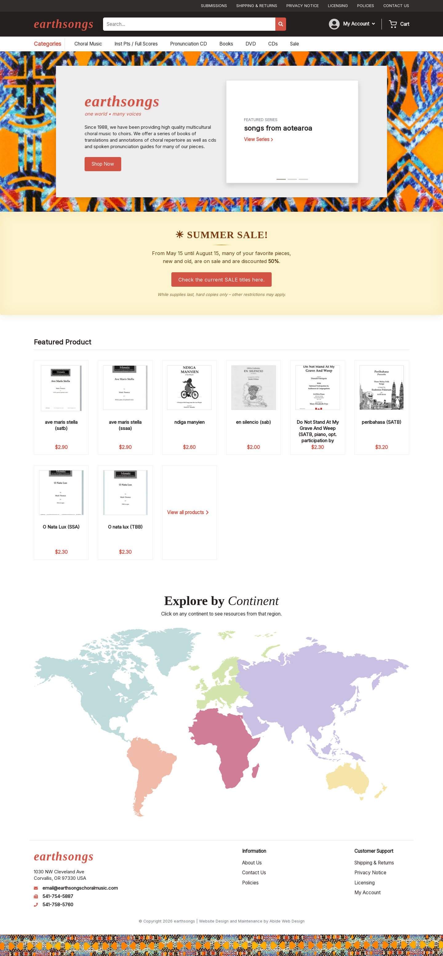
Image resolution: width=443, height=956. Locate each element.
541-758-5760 (57, 904)
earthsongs (64, 23)
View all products (188, 512)
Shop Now (103, 164)
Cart (404, 24)
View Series (258, 139)
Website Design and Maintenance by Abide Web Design (252, 921)
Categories (47, 44)
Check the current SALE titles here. (221, 280)
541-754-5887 (57, 896)
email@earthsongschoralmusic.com (80, 888)
